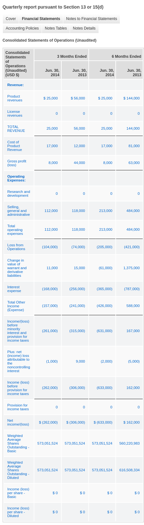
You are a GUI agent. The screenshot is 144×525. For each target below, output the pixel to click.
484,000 (133, 211)
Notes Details (82, 28)
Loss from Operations (16, 247)
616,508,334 (129, 470)
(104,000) (50, 247)
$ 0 (55, 493)
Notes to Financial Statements (90, 19)
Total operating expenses (15, 229)
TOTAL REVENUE (16, 129)
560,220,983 (129, 443)
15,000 (79, 268)
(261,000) (50, 331)
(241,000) (77, 306)
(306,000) (77, 388)
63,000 (134, 163)
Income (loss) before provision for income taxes (18, 388)
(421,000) (132, 247)
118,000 (78, 211)
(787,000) (132, 289)
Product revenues (14, 98)
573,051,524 (48, 443)
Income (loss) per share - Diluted (18, 512)
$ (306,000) (75, 422)
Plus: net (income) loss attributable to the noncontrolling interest (18, 361)
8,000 (53, 163)
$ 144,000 (131, 98)
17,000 (52, 146)
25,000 (52, 128)
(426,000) (104, 306)
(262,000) (50, 388)
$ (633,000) (103, 422)
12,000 (79, 146)
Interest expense (14, 289)
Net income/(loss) (18, 422)
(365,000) (104, 289)
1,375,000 (131, 268)
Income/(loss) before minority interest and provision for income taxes (18, 330)
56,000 (79, 128)
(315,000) (77, 331)
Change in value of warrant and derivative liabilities (17, 267)
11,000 (52, 268)
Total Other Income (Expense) (16, 306)
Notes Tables (54, 28)
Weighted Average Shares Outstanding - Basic (18, 443)
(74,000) (78, 247)
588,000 (133, 306)
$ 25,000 (51, 98)
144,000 (133, 128)
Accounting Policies (21, 28)
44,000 (79, 163)
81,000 (134, 146)
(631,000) (104, 331)
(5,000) (134, 361)
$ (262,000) (48, 422)
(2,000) (106, 361)
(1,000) (52, 361)
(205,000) (104, 247)
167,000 (133, 331)
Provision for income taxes (18, 407)
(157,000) (50, 306)
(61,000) (106, 268)
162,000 (133, 388)
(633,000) (104, 388)
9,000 (80, 361)
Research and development (18, 193)
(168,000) (50, 289)
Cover (9, 19)
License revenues (14, 113)
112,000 (51, 211)
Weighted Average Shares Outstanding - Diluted (18, 470)
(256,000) (77, 289)
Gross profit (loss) (16, 163)
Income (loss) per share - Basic (18, 493)
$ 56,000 (78, 98)
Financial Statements (39, 19)
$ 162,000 (131, 422)
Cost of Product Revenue (14, 146)
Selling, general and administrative (18, 210)
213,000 (106, 211)
